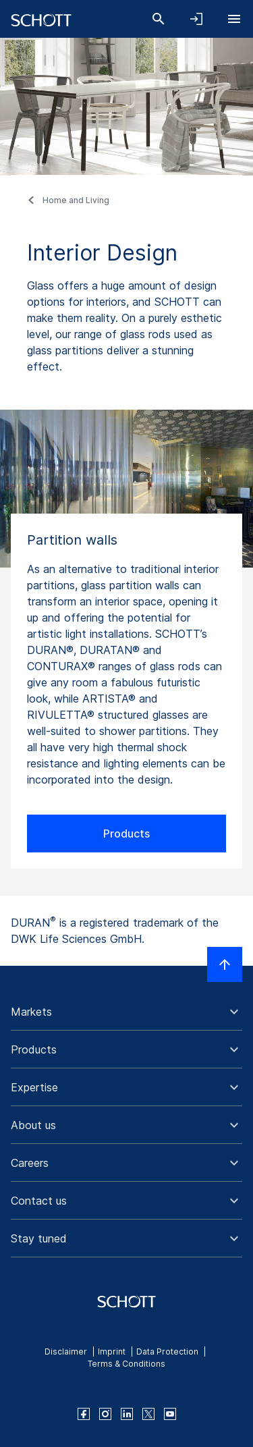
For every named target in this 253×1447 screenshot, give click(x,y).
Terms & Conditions (126, 1364)
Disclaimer (66, 1351)
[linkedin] (127, 1414)
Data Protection (167, 1351)
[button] (126, 1012)
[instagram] (105, 1414)
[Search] (158, 19)
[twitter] (148, 1414)
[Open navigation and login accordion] (196, 19)
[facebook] (84, 1414)
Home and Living (76, 200)
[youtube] (170, 1414)
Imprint (111, 1351)
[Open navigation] (234, 19)
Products (126, 833)
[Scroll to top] (224, 964)
